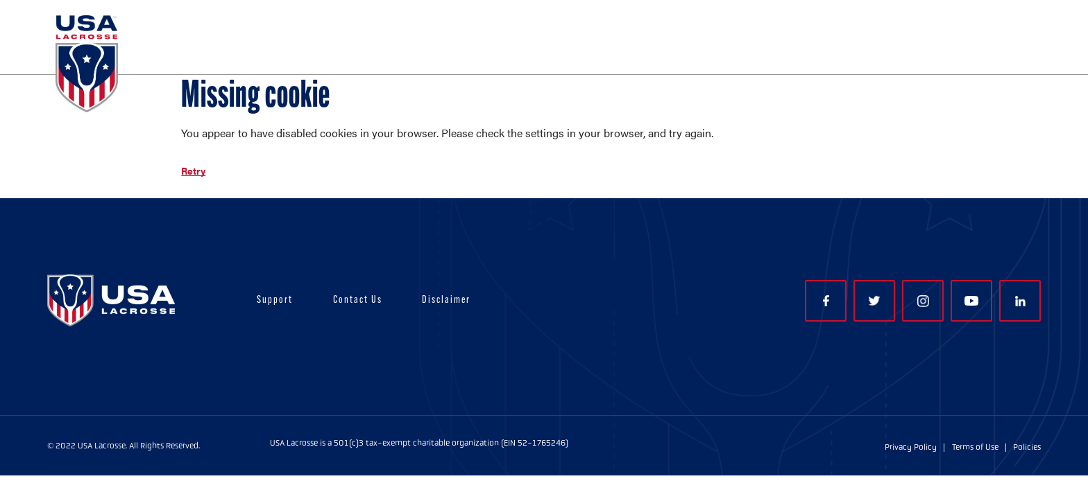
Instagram (923, 301)
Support (275, 300)
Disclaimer (446, 300)
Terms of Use (975, 447)
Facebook (826, 301)
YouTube (971, 301)
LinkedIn (1020, 301)
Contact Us (357, 300)
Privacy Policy (911, 447)
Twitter (874, 301)
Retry (193, 170)
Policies (1027, 447)
